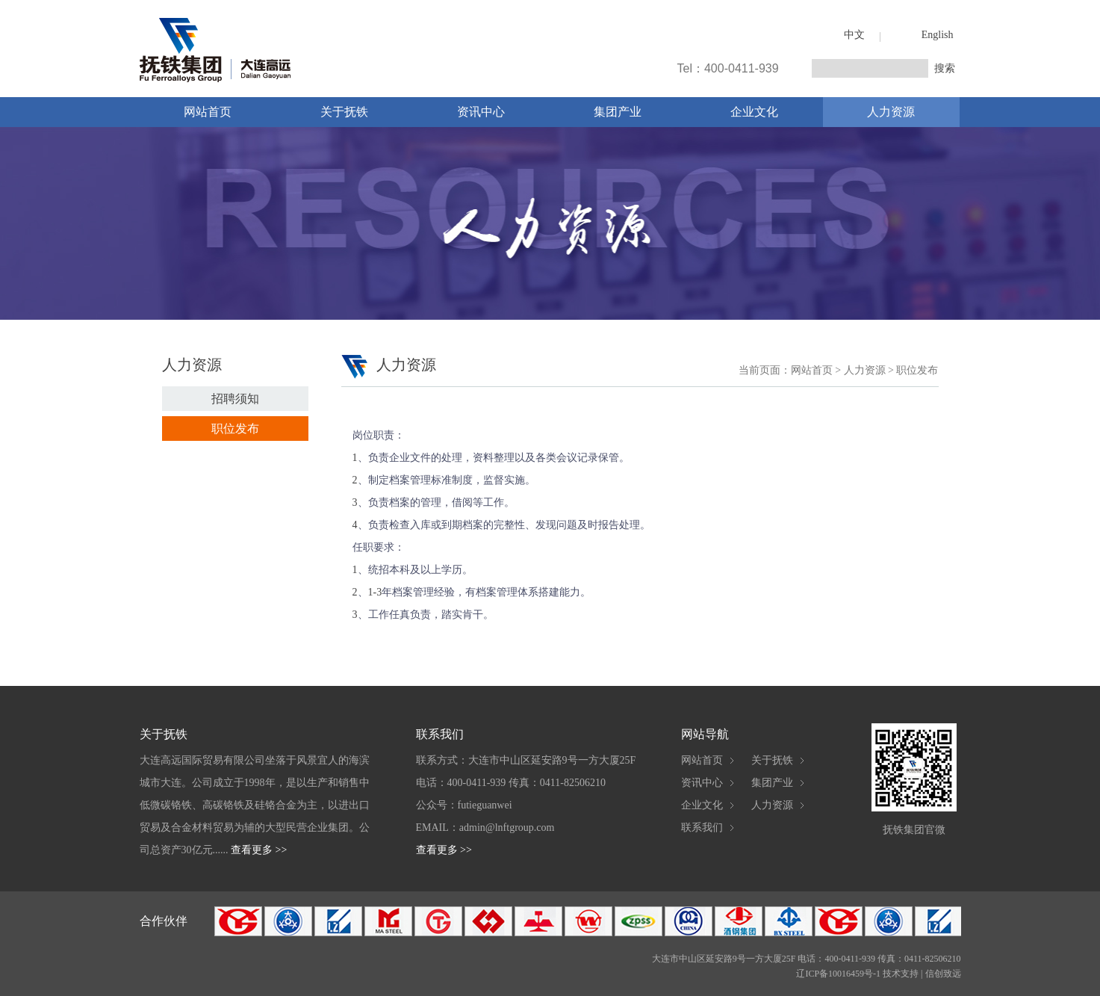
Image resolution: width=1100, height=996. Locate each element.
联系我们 (702, 827)
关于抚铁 (344, 111)
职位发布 (235, 428)
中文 (854, 34)
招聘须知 (235, 398)
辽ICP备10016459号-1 (838, 973)
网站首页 (208, 111)
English (938, 34)
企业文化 (754, 111)
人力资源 (891, 111)
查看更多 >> (259, 850)
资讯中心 (481, 111)
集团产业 (617, 111)
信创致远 (943, 973)
